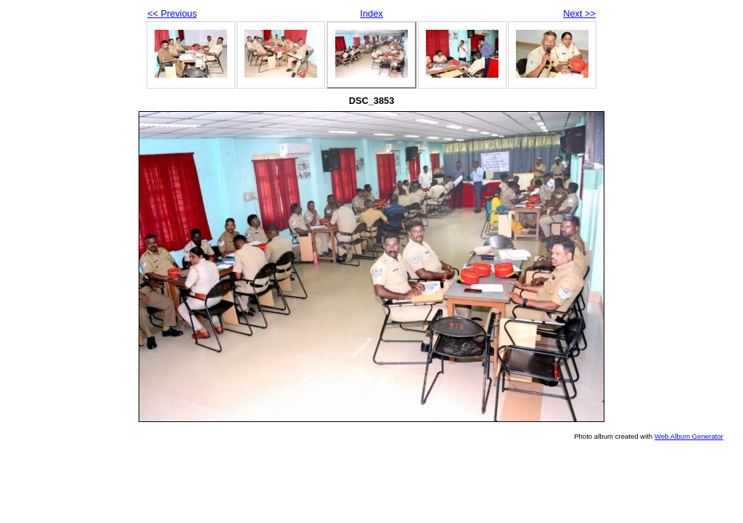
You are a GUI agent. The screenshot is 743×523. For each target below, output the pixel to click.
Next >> (579, 13)
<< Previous (172, 13)
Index (371, 13)
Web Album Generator (688, 436)
